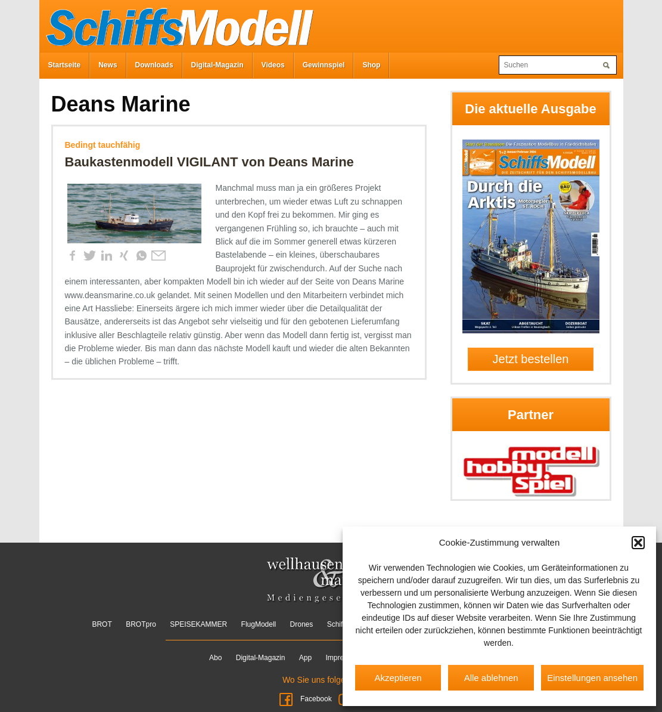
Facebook (305, 699)
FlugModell (258, 624)
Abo (215, 658)
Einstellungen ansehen (592, 678)
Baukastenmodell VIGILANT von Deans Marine (209, 161)
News (107, 65)
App (305, 658)
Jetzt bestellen (531, 359)
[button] (638, 543)
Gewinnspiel (324, 65)
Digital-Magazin (217, 65)
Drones (301, 624)
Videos (273, 65)
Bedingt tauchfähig (103, 145)
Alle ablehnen (491, 678)
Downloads (154, 65)
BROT (101, 624)
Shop (371, 65)
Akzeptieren (397, 678)
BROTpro (141, 624)
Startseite (64, 65)
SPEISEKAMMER (198, 624)
